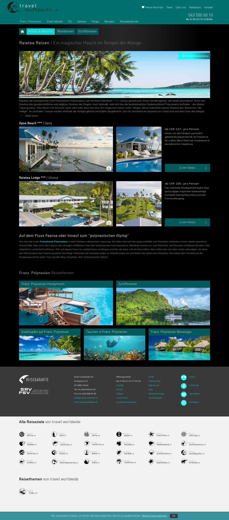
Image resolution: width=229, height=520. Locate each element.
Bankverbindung (156, 393)
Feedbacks (195, 7)
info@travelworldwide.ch (86, 398)
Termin (119, 389)
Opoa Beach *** (35, 123)
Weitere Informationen (154, 516)
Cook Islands (54, 21)
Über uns (181, 7)
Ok (173, 516)
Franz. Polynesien (30, 21)
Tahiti (116, 100)
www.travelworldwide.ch (85, 402)
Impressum (154, 385)
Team (169, 7)
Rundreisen (66, 31)
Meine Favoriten (154, 7)
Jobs (151, 389)
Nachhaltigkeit (155, 398)
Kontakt (208, 7)
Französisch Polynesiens (53, 241)
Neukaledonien (129, 21)
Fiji (70, 21)
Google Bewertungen (126, 402)
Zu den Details (193, 168)
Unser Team (122, 398)
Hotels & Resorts (40, 31)
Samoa (81, 21)
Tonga (95, 21)
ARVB (151, 377)
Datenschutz (155, 381)
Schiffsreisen (87, 31)
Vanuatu (109, 21)
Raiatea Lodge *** (38, 178)
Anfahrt (119, 393)
